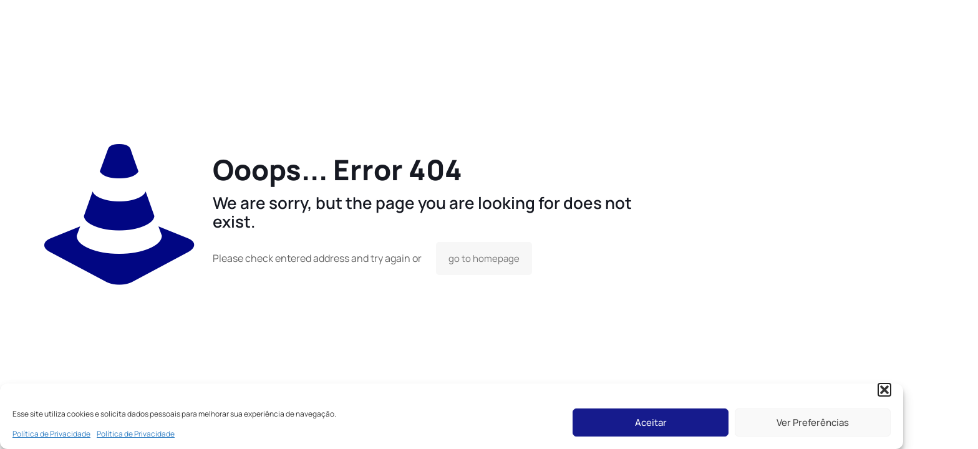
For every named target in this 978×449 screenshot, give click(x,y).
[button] (884, 390)
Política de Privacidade (51, 433)
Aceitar (651, 422)
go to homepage (484, 258)
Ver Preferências (813, 422)
